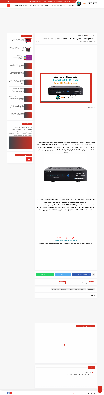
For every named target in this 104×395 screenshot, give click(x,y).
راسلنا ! (29, 1)
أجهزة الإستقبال (70, 5)
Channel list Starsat (82, 35)
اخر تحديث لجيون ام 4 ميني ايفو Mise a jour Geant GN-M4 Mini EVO (16, 82)
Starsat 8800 (55, 289)
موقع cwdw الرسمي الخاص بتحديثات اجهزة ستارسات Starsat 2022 (17, 57)
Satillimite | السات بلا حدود (78, 393)
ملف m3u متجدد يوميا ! (61, 1)
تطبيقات (46, 5)
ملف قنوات (91, 35)
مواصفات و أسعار (27, 5)
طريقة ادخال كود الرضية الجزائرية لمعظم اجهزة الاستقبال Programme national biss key (16, 106)
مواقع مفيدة (18, 5)
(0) (37, 41)
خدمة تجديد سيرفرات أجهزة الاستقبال (39, 1)
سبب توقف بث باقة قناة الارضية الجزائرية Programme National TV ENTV (16, 98)
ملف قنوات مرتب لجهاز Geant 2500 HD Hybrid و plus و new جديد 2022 (17, 65)
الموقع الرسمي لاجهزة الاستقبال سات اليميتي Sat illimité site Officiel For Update (17, 41)
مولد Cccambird (51, 1)
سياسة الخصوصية (71, 1)
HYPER (70, 289)
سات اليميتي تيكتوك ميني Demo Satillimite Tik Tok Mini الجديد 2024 (16, 49)
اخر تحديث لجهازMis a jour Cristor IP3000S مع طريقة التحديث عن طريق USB (17, 90)
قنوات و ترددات (61, 5)
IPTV (41, 5)
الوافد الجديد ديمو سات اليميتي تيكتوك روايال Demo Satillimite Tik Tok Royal (17, 74)
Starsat (63, 289)
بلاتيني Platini (36, 5)
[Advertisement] (52, 20)
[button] (81, 274)
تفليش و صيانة (52, 5)
